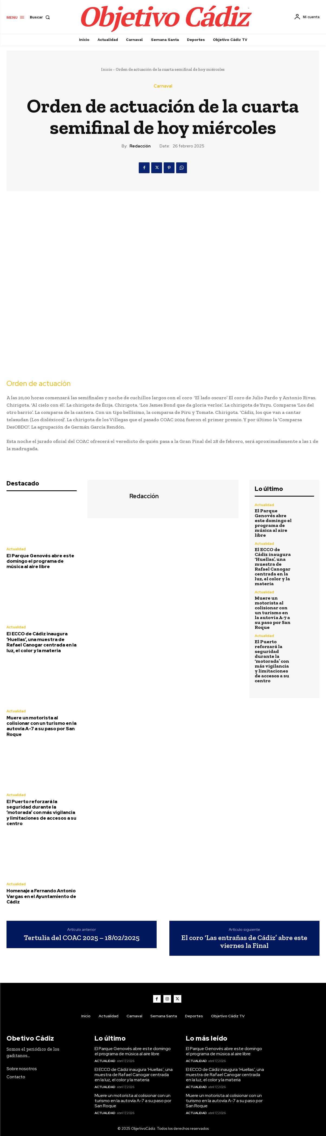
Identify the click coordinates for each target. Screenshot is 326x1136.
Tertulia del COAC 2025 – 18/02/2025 (82, 938)
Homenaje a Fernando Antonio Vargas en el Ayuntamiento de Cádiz (41, 896)
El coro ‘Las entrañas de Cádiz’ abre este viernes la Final (244, 941)
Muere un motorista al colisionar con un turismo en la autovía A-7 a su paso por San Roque (41, 726)
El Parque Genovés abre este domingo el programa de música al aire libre (40, 561)
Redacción (140, 146)
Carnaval (163, 86)
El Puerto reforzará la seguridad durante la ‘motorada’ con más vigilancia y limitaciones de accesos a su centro (41, 813)
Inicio (106, 69)
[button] (41, 17)
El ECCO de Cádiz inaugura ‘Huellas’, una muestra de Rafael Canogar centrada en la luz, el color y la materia (41, 642)
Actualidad (16, 549)
